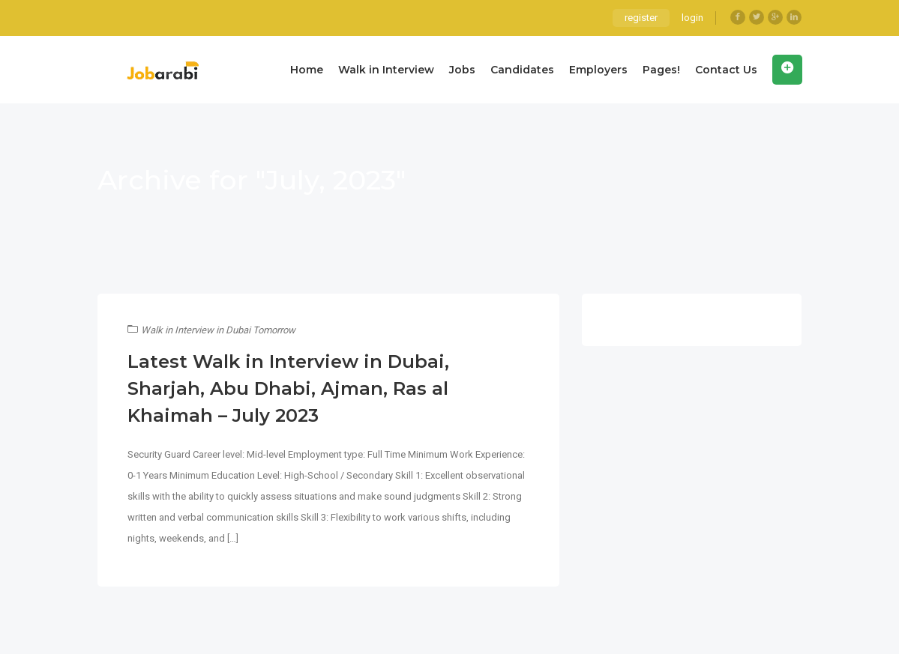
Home (306, 69)
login (692, 17)
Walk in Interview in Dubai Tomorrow (218, 330)
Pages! (661, 69)
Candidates (522, 69)
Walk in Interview (386, 69)
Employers (598, 69)
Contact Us (726, 69)
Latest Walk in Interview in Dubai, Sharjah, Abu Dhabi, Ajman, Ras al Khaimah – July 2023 (288, 388)
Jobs (462, 69)
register (641, 17)
